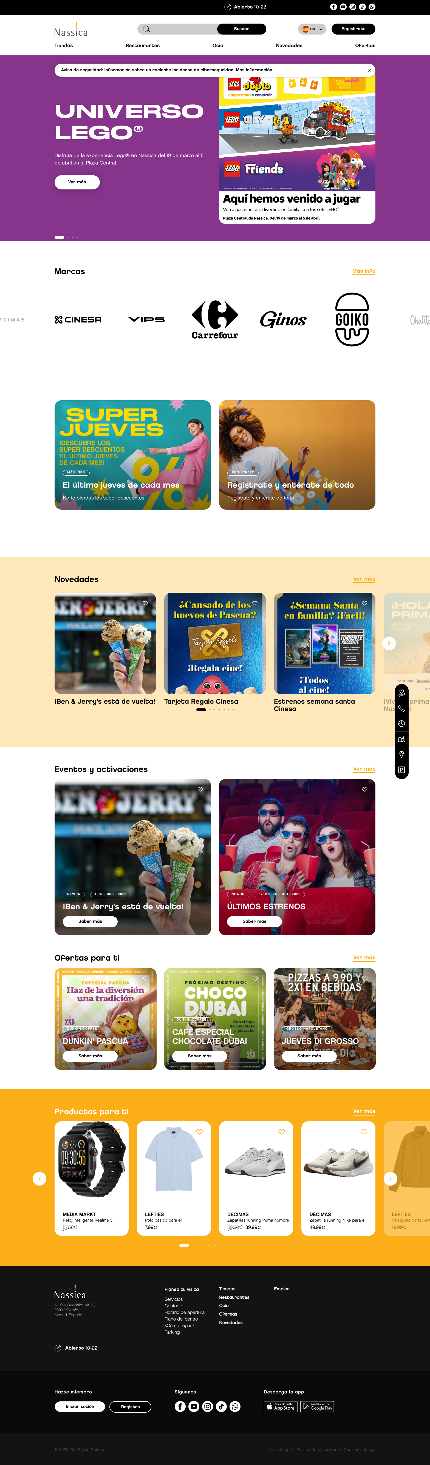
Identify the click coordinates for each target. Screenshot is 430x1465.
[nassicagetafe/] (352, 8)
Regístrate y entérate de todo (290, 496)
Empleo (281, 1300)
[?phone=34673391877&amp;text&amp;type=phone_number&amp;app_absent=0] (372, 8)
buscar (242, 29)
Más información (254, 70)
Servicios (174, 1310)
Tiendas (64, 46)
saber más (90, 932)
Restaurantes (143, 46)
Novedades (289, 46)
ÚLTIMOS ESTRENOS (266, 918)
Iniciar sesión (80, 1418)
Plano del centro (181, 1330)
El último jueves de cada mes (121, 496)
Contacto (174, 1317)
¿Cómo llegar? (179, 1337)
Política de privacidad (317, 1461)
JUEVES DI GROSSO (320, 1053)
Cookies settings (359, 1461)
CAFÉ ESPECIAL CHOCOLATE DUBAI (209, 1048)
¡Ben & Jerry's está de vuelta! (123, 918)
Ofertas (365, 46)
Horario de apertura (185, 1324)
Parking (172, 1343)
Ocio (218, 46)
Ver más (77, 203)
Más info (363, 282)
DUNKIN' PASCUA (95, 1053)
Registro (130, 1418)
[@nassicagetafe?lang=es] (362, 8)
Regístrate (353, 29)
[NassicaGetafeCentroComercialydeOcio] (333, 8)
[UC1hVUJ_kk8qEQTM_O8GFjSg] (343, 8)
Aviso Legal (279, 1461)
